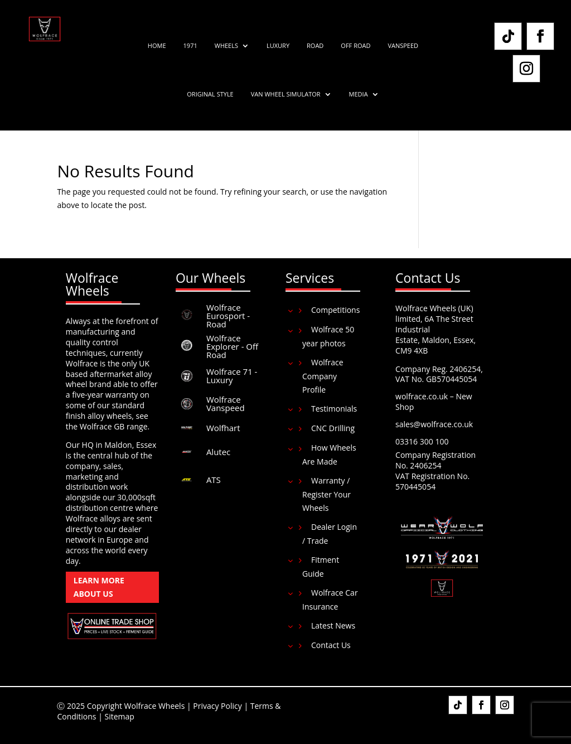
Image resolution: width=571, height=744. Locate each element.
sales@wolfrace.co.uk (434, 424)
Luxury (278, 46)
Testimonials (334, 408)
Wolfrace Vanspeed (225, 403)
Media (358, 94)
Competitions (335, 310)
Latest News (333, 625)
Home (157, 46)
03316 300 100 (421, 441)
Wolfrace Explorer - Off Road (232, 346)
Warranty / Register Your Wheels (326, 494)
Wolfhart (223, 427)
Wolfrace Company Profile (322, 376)
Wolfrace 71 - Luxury (232, 375)
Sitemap (119, 716)
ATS (213, 479)
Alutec (218, 451)
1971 (190, 46)
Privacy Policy (217, 705)
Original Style (210, 94)
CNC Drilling (333, 428)
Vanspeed (403, 46)
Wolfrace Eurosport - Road (228, 316)
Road (315, 46)
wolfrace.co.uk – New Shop (433, 401)
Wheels (226, 46)
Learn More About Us (99, 587)
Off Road (355, 46)
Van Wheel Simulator (286, 94)
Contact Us (331, 645)
